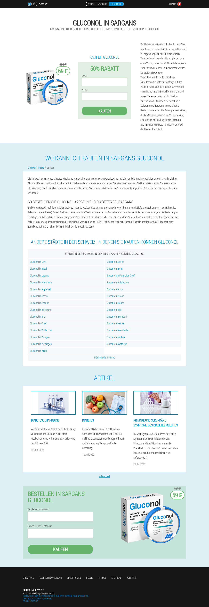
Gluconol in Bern (114, 268)
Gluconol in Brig (37, 316)
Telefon (85, 90)
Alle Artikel (104, 476)
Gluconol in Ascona (39, 302)
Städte (89, 577)
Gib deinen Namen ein (38, 509)
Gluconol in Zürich (115, 261)
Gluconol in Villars (38, 350)
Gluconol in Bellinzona (40, 309)
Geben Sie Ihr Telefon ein (40, 526)
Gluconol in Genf (38, 261)
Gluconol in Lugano (39, 275)
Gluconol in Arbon (39, 296)
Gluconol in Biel (113, 309)
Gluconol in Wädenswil (41, 330)
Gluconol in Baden (115, 302)
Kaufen (104, 111)
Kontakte (132, 577)
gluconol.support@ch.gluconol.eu (38, 593)
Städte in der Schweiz (104, 357)
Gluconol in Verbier (115, 337)
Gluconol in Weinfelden (117, 330)
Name (84, 76)
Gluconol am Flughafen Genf (120, 275)
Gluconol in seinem (115, 323)
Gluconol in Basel (38, 268)
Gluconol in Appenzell (40, 289)
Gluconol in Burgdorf (116, 316)
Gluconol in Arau (114, 289)
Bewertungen (74, 577)
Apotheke (116, 577)
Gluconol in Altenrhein (41, 282)
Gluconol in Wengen (40, 337)
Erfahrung (28, 577)
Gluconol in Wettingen (41, 344)
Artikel (102, 577)
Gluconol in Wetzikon (116, 344)
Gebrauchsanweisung (51, 577)
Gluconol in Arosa (115, 296)
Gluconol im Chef (38, 323)
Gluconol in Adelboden (117, 282)
